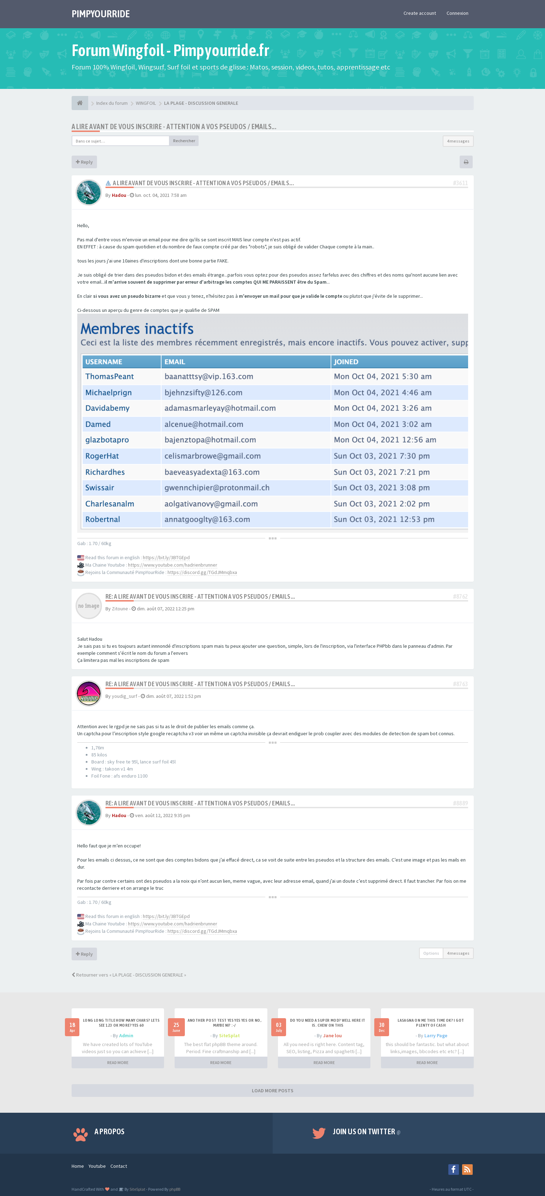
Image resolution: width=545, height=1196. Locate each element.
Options (431, 953)
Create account (420, 13)
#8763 (460, 684)
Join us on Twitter (367, 1131)
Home (78, 1166)
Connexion (457, 13)
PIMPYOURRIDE (101, 13)
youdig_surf (124, 696)
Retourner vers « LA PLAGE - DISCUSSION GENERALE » (129, 975)
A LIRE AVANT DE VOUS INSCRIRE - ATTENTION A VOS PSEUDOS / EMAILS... (174, 126)
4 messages (458, 141)
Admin (126, 1035)
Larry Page (435, 1035)
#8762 (460, 596)
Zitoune (120, 608)
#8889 (460, 803)
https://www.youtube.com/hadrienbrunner (172, 565)
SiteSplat (229, 1035)
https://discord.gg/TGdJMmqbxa (202, 572)
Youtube (97, 1166)
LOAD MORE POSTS (272, 1090)
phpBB (174, 1189)
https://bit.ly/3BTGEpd (166, 557)
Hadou (119, 195)
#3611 (460, 183)
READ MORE (117, 1062)
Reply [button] (84, 162)
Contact (118, 1166)
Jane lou (332, 1035)
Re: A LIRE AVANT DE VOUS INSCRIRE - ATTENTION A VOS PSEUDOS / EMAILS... (200, 596)
